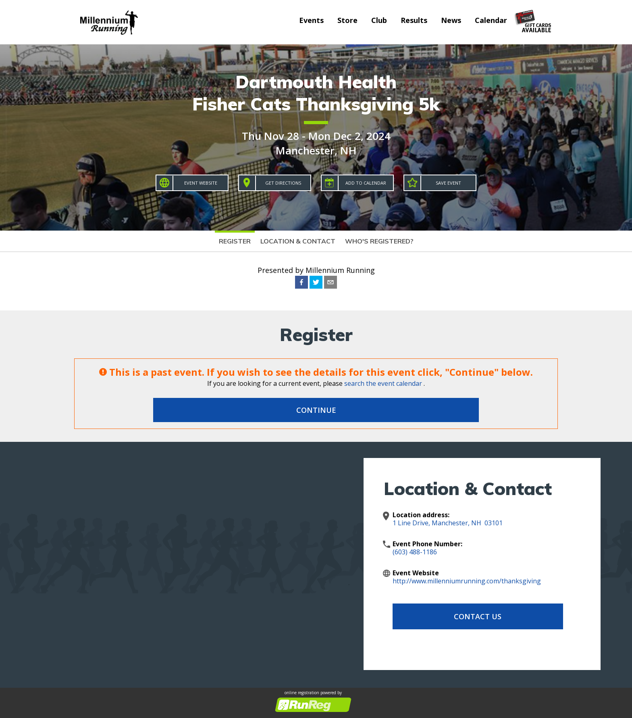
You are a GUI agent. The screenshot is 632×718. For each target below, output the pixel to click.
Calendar (491, 20)
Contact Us (457, 616)
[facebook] (301, 282)
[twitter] (316, 282)
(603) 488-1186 (415, 551)
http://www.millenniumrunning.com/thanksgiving (467, 580)
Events (311, 20)
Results (414, 20)
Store (347, 20)
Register (235, 241)
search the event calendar (383, 383)
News (451, 20)
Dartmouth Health (316, 82)
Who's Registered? (379, 241)
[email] (330, 282)
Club (379, 20)
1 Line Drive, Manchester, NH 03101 (448, 522)
